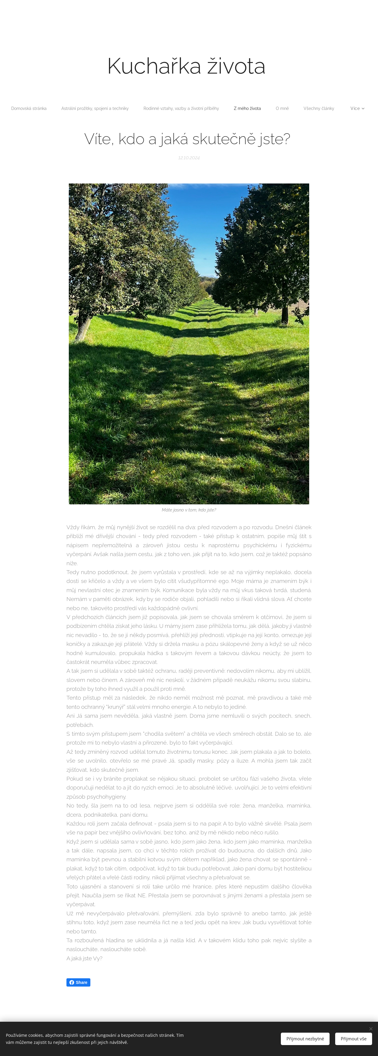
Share (78, 982)
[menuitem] (46, 108)
